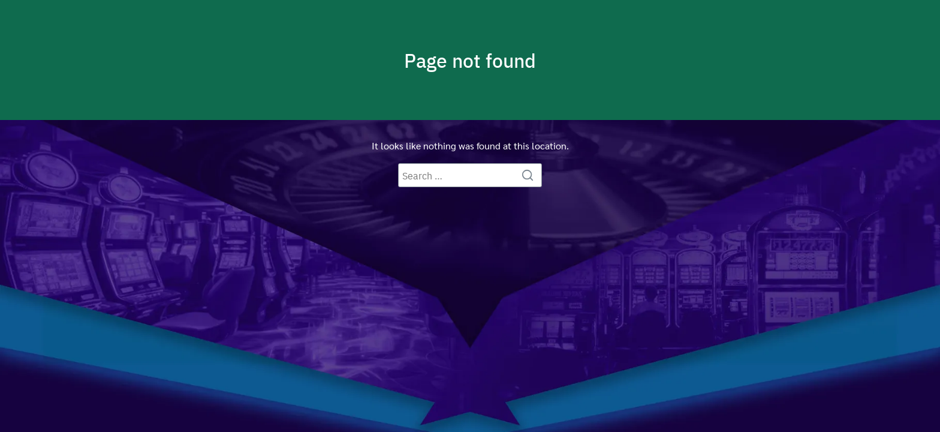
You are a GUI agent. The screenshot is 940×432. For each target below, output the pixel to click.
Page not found (470, 60)
